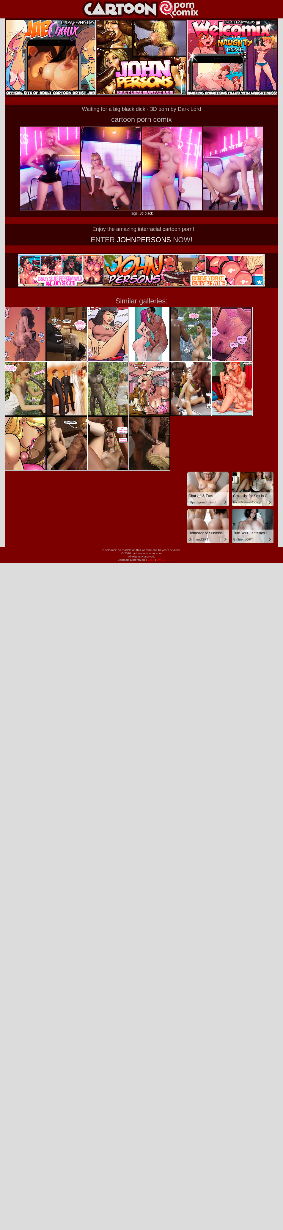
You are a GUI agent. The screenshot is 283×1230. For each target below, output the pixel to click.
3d (142, 213)
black (148, 213)
